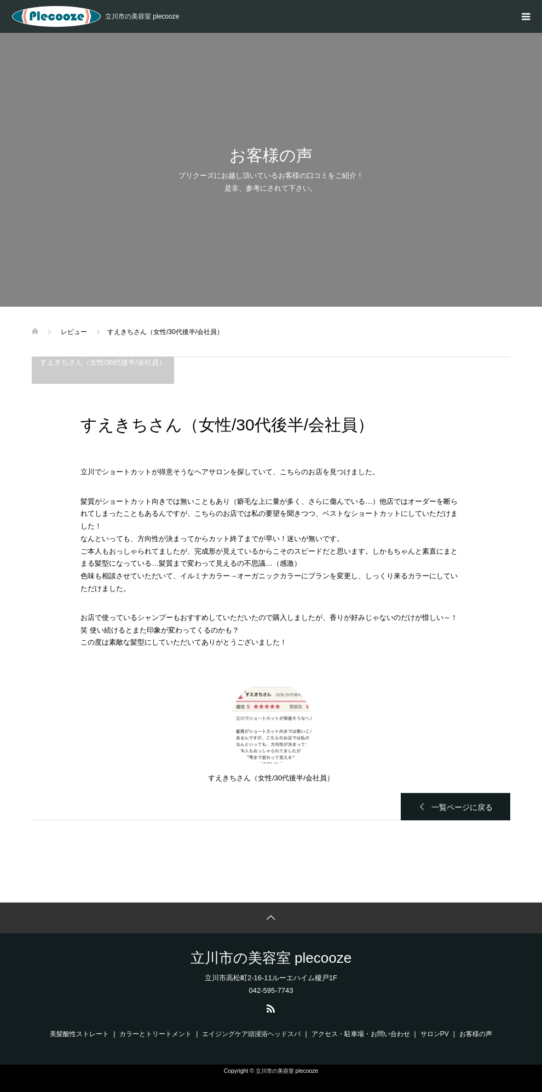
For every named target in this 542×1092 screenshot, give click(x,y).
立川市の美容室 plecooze (271, 958)
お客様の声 (475, 1034)
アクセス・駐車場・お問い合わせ (361, 1034)
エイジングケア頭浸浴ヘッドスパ (251, 1034)
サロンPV (434, 1034)
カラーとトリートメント (155, 1034)
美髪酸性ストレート (79, 1034)
